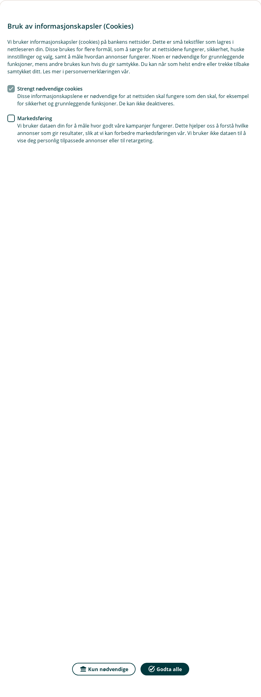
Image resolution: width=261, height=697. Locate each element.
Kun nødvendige (104, 669)
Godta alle (165, 669)
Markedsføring (34, 118)
